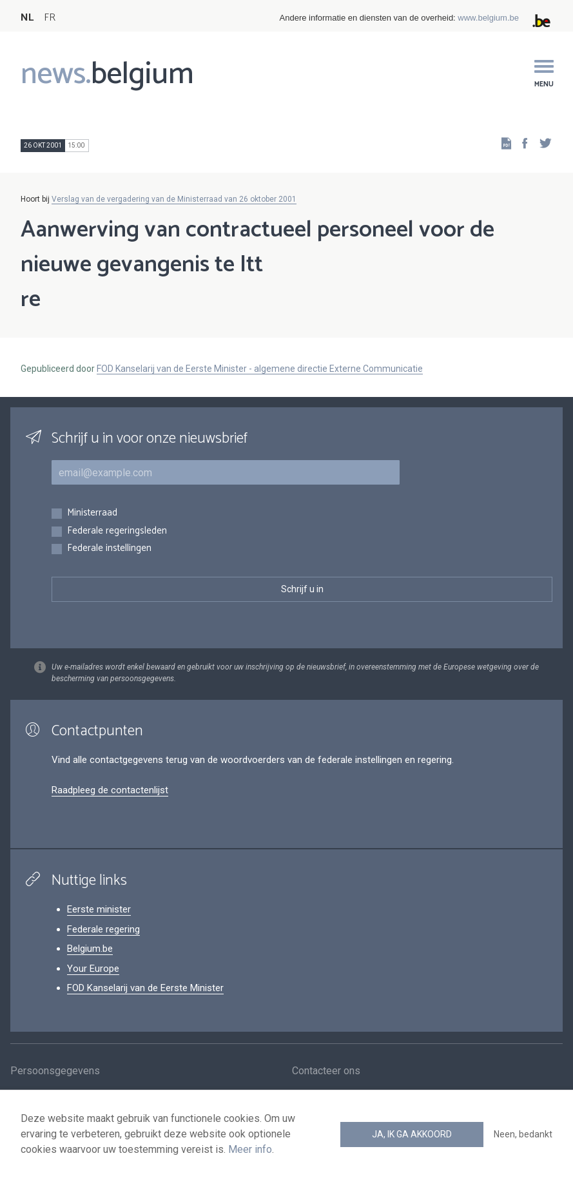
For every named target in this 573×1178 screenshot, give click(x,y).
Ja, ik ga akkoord (412, 1134)
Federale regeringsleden (117, 531)
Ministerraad (92, 513)
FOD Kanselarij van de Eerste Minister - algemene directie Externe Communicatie (260, 368)
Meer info (250, 1149)
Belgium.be (90, 948)
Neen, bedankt (523, 1134)
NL (27, 17)
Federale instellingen (109, 548)
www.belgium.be (488, 18)
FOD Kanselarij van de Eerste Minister (145, 988)
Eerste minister (99, 909)
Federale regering (103, 929)
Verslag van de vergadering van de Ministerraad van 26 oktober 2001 (174, 199)
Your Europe (93, 968)
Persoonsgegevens (55, 1072)
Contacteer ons (326, 1072)
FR (49, 17)
